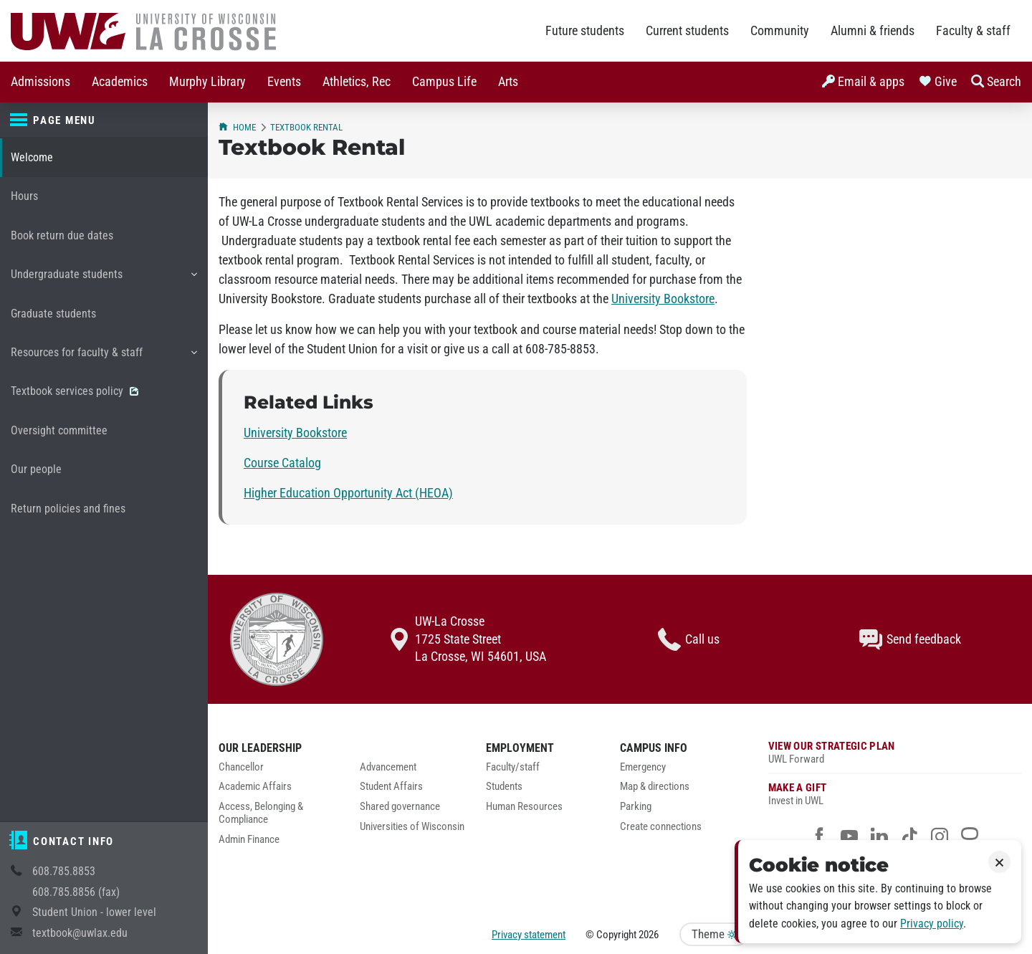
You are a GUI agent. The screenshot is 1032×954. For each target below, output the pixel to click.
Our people (36, 469)
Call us (689, 639)
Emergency (643, 767)
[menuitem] (40, 82)
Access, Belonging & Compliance (261, 813)
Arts (508, 82)
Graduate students (53, 313)
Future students (584, 31)
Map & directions (654, 787)
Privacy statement (528, 934)
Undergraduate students (103, 279)
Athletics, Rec (356, 82)
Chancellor (241, 767)
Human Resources (524, 807)
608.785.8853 (63, 871)
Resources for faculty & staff (103, 357)
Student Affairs (391, 787)
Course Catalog (282, 463)
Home (237, 127)
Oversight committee (59, 430)
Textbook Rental (306, 127)
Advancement (388, 767)
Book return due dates (62, 235)
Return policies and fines (68, 508)
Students (504, 787)
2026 (649, 934)
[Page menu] (104, 120)
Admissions (40, 82)
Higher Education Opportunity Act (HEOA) (348, 493)
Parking (635, 807)
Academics (120, 82)
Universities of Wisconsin (412, 827)
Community (779, 31)
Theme (714, 934)
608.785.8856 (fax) (76, 892)
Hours (24, 196)
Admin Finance (249, 840)
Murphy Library (207, 82)
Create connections (661, 827)
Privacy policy (931, 923)
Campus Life (444, 82)
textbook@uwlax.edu (80, 933)
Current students (687, 31)
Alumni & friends (872, 31)
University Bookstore (663, 299)
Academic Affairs (255, 787)
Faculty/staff (513, 767)
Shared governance (400, 807)
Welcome (32, 157)
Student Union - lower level (94, 912)
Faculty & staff (973, 31)
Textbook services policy (74, 391)
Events (284, 82)
